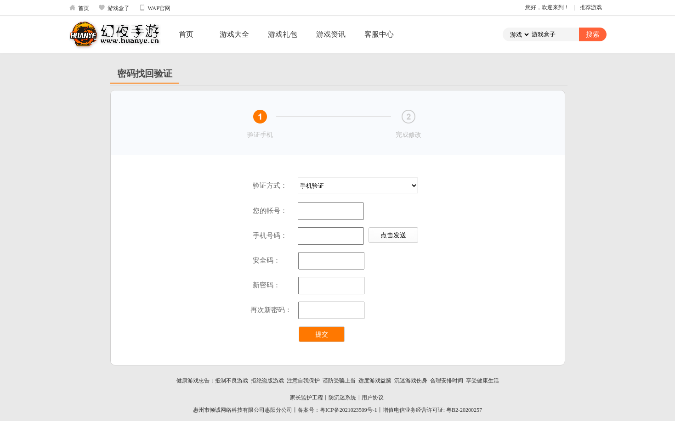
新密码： (266, 285)
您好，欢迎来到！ (547, 7)
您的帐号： (270, 210)
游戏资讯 (331, 34)
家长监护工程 (306, 397)
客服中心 (379, 34)
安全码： (266, 260)
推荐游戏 (591, 7)
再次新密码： (271, 310)
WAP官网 (154, 7)
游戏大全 (234, 34)
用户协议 (373, 397)
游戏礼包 (282, 34)
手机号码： (270, 235)
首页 (79, 7)
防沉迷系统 (342, 397)
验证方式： (270, 185)
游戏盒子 (114, 7)
